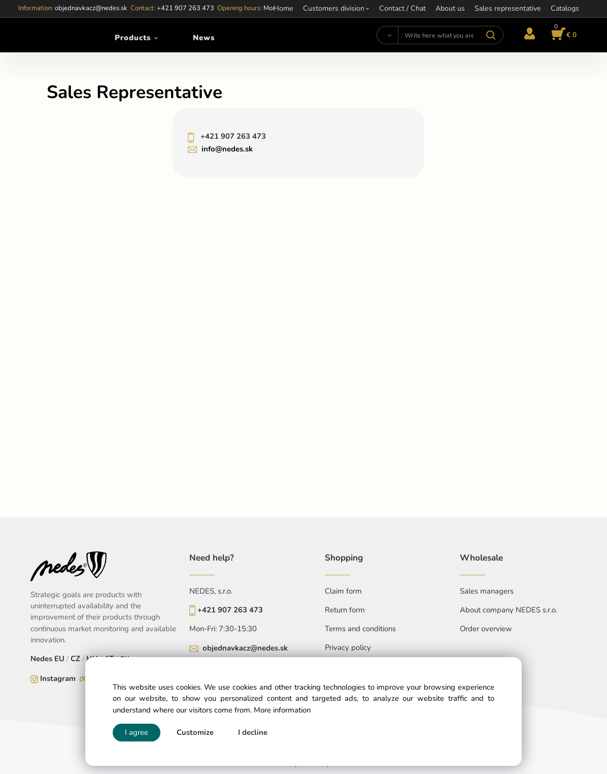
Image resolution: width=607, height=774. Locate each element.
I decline (252, 732)
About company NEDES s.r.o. (508, 610)
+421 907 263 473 (232, 136)
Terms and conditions (360, 629)
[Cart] (562, 35)
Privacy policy (348, 647)
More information (282, 710)
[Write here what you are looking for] (450, 35)
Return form (345, 610)
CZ (75, 659)
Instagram (58, 678)
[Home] (46, 35)
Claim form (343, 591)
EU (59, 659)
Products (133, 38)
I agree (136, 732)
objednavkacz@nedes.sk (245, 648)
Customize (195, 732)
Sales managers (487, 591)
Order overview (486, 629)
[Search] (387, 35)
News (204, 38)
